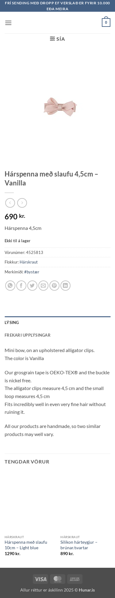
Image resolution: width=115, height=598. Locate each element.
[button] (8, 22)
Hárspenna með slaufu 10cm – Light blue (26, 545)
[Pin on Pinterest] (54, 285)
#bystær (31, 271)
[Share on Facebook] (21, 285)
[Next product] (10, 203)
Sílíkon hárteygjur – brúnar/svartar (79, 545)
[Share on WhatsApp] (10, 285)
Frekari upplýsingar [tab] (28, 335)
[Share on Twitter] (32, 285)
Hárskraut (29, 262)
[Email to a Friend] (43, 285)
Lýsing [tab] (12, 322)
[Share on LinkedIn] (65, 285)
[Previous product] (22, 203)
